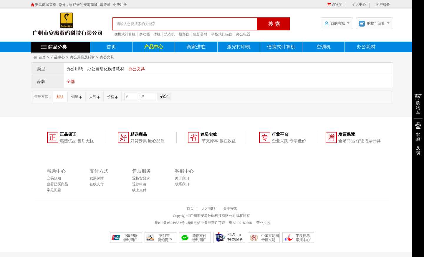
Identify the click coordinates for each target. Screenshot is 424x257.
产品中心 (153, 46)
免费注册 (120, 5)
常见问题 (54, 190)
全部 (71, 81)
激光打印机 (239, 46)
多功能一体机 (149, 34)
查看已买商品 (57, 184)
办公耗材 (366, 46)
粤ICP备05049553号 (170, 223)
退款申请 (139, 184)
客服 (418, 137)
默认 (60, 97)
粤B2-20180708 (240, 223)
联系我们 (182, 184)
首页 (111, 46)
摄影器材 (200, 34)
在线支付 (97, 184)
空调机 (324, 46)
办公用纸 (75, 68)
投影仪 (184, 34)
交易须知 (54, 178)
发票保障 (97, 178)
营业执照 (262, 223)
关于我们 (182, 178)
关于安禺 (230, 209)
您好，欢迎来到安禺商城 (78, 5)
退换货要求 (141, 178)
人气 (94, 97)
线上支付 (139, 190)
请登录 (105, 5)
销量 (76, 97)
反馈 (418, 150)
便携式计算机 (124, 34)
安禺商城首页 (45, 5)
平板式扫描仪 (221, 34)
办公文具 (107, 57)
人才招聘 (208, 209)
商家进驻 (196, 46)
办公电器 (243, 34)
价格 (112, 97)
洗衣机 (169, 34)
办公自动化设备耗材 (105, 68)
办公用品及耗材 (82, 57)
